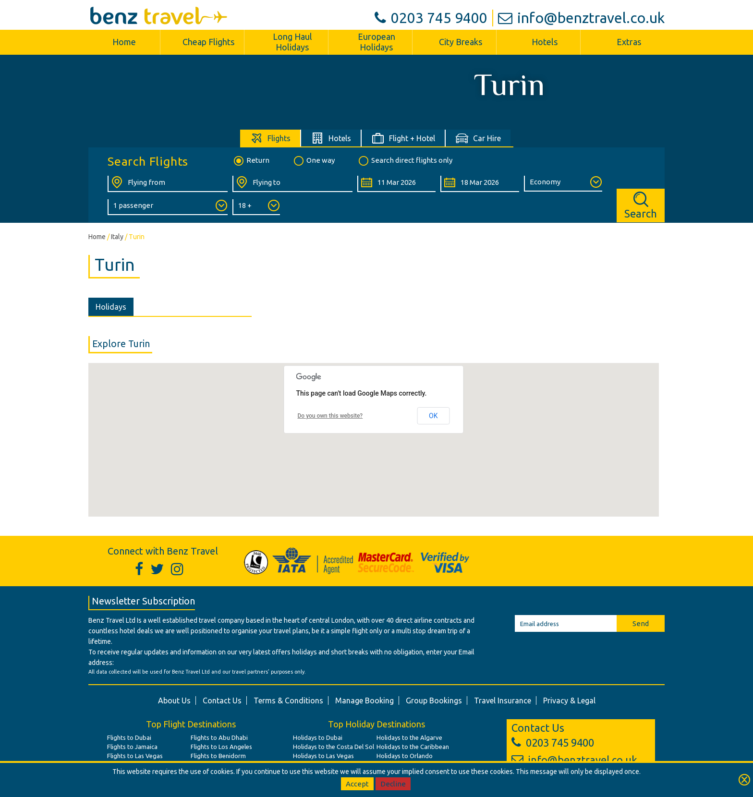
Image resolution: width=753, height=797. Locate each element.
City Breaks (460, 42)
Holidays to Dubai (317, 737)
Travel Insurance (502, 700)
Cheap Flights (208, 42)
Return (250, 161)
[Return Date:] (479, 184)
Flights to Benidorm (218, 755)
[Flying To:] (292, 184)
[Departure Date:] (396, 184)
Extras (629, 42)
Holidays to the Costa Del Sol (333, 746)
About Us (174, 700)
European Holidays (376, 42)
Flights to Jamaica (132, 746)
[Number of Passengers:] (168, 207)
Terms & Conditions (288, 700)
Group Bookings (434, 700)
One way (313, 161)
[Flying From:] (168, 184)
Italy (117, 237)
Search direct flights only (404, 161)
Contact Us (222, 700)
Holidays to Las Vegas (323, 755)
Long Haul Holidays (292, 42)
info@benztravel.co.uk (581, 18)
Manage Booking (364, 700)
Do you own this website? (330, 415)
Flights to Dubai (129, 737)
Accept (357, 784)
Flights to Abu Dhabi (219, 737)
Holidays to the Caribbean (412, 746)
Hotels (545, 42)
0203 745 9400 (431, 18)
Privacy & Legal (569, 700)
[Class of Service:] (563, 184)
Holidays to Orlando (404, 755)
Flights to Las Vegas (135, 755)
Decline (393, 784)
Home (124, 42)
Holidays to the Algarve (409, 737)
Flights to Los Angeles (221, 746)
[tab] (270, 138)
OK (433, 416)
